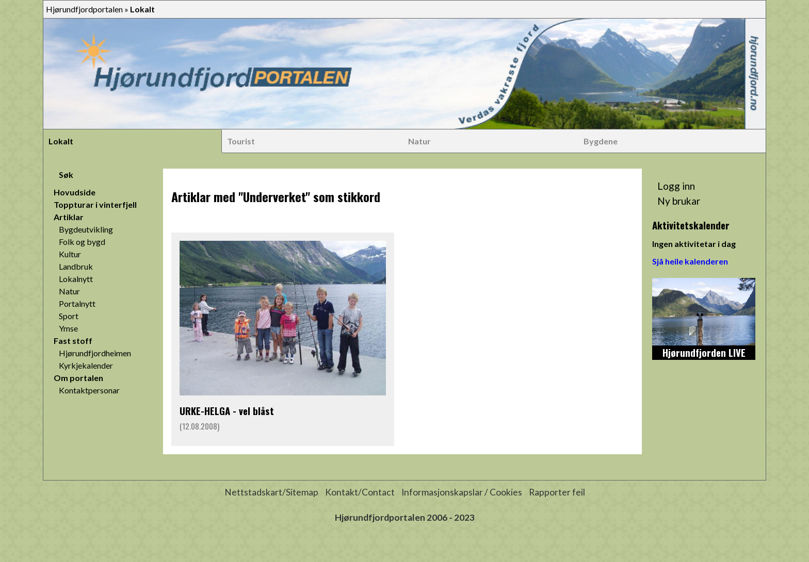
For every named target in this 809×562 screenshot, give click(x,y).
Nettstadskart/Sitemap (271, 492)
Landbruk (76, 266)
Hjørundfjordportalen (84, 9)
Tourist (241, 141)
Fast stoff (73, 340)
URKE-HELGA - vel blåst (227, 411)
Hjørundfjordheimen (95, 353)
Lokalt (60, 141)
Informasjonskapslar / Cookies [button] (461, 492)
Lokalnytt (76, 279)
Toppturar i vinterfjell (95, 204)
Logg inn (676, 186)
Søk (66, 174)
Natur (419, 141)
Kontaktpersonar (89, 390)
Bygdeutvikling (86, 229)
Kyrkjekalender (86, 365)
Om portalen (78, 378)
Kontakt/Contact (360, 492)
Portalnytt (77, 303)
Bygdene (601, 141)
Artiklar (69, 217)
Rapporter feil (557, 492)
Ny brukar (678, 201)
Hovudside (74, 192)
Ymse (68, 328)
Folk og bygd (82, 241)
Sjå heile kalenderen (690, 261)
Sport (68, 316)
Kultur (70, 254)
